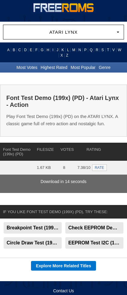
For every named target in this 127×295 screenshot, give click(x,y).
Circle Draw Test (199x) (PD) (34, 242)
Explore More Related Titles (63, 265)
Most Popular (83, 67)
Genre (104, 67)
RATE (99, 168)
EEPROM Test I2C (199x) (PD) (95, 242)
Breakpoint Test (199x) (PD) (34, 227)
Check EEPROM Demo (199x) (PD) (95, 227)
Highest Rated (54, 67)
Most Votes (27, 67)
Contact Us (63, 290)
